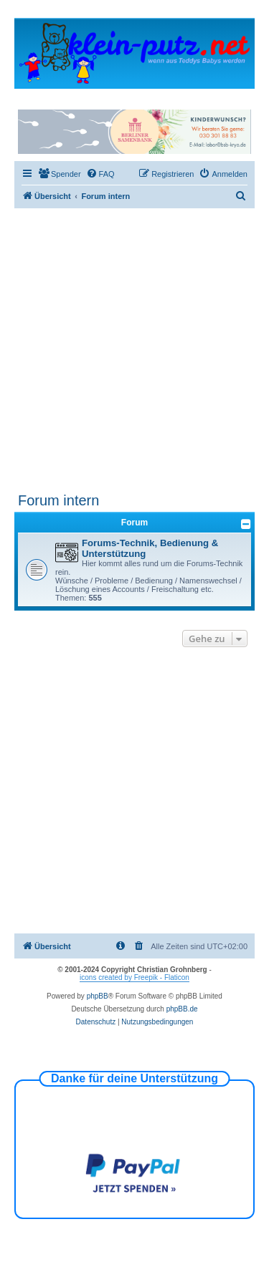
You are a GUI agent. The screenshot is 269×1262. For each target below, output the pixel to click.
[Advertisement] (134, 349)
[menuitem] (59, 174)
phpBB (97, 996)
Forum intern (58, 500)
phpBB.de (182, 1009)
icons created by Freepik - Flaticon (134, 977)
